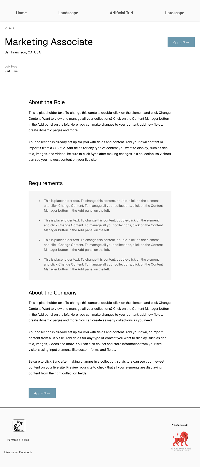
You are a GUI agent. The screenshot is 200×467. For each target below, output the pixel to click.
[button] (181, 42)
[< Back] (19, 28)
